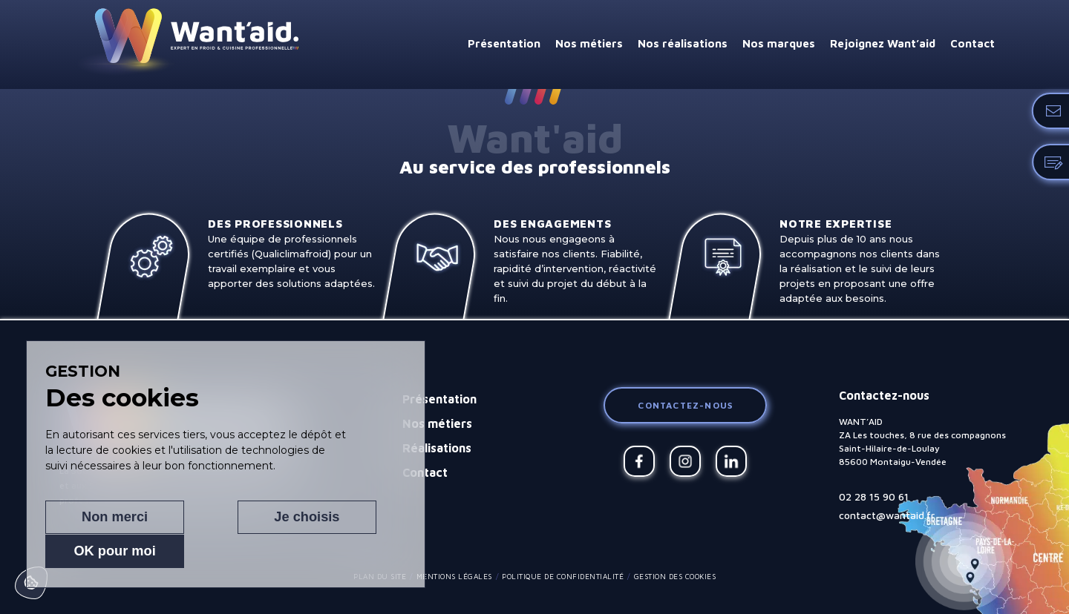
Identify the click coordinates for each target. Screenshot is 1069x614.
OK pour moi (324, 551)
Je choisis (211, 551)
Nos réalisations (683, 43)
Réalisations (436, 448)
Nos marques (778, 43)
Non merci (97, 551)
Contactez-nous (685, 405)
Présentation (504, 43)
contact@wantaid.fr (887, 515)
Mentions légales (454, 576)
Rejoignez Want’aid (882, 43)
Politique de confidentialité (563, 576)
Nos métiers (589, 43)
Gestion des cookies (675, 576)
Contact (972, 43)
